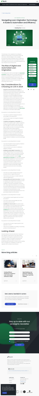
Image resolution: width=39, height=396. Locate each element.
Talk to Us (32, 85)
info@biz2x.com (23, 381)
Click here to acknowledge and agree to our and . (33, 80)
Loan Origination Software (19, 17)
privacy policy (4, 391)
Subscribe (19, 344)
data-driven (22, 108)
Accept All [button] (4, 392)
